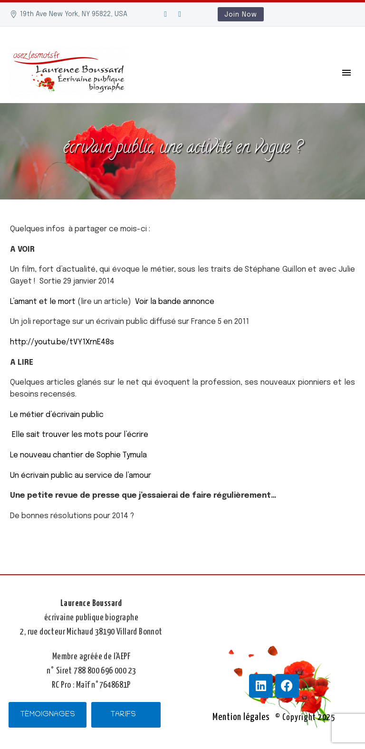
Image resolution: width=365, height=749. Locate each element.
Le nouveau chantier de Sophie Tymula (78, 455)
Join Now (240, 14)
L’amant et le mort (43, 302)
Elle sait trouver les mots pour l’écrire (80, 435)
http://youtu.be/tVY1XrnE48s (62, 342)
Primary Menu (346, 73)
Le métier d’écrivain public (57, 415)
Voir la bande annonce (173, 302)
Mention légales (241, 717)
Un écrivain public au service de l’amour (82, 476)
